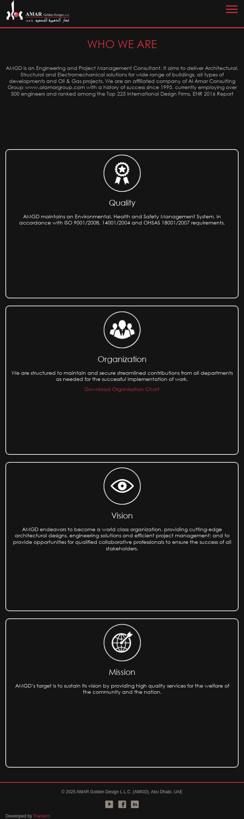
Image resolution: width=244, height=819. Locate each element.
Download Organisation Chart (122, 389)
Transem (41, 816)
